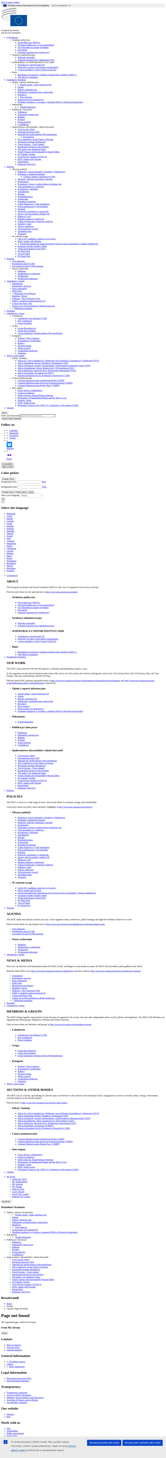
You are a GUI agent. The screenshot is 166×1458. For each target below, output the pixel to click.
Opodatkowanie (25, 231)
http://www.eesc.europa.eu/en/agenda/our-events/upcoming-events (75, 923)
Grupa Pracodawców (27, 328)
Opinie (21, 87)
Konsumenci (23, 181)
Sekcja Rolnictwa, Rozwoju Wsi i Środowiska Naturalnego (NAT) (47, 370)
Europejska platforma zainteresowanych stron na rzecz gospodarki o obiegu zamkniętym (58, 244)
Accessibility (7, 463)
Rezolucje (22, 94)
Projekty (21, 119)
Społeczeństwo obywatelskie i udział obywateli (33, 127)
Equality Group (24, 400)
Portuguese (11, 560)
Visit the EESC (13, 1347)
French (10, 535)
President (11, 311)
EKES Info (17, 291)
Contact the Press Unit (22, 303)
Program (10, 259)
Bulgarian (11, 513)
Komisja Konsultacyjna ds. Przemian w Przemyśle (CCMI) (44, 375)
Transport (22, 234)
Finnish (10, 533)
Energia (21, 194)
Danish (10, 518)
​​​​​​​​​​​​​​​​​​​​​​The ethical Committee (28, 77)
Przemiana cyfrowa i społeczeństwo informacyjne (40, 184)
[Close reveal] (2, 501)
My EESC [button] (11, 1176)
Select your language (10, 494)
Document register (16, 1361)
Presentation (28, 137)
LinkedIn (12, 430)
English (10, 525)
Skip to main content (10, 2)
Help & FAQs (18, 1188)
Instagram (12, 433)
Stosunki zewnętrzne (27, 201)
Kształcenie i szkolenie (28, 189)
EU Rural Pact (24, 256)
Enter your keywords (10, 415)
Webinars (22, 271)
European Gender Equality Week (32, 246)
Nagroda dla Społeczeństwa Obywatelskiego (37, 134)
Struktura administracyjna (23, 55)
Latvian (10, 550)
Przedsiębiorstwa (25, 196)
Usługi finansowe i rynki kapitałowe (34, 204)
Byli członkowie (25, 321)
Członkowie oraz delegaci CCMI (32, 318)
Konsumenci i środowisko (29, 341)
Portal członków (25, 323)
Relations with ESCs (27, 164)
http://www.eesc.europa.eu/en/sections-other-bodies (44, 1102)
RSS (8, 1416)
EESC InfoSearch (16, 1366)
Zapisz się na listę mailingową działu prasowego (33, 306)
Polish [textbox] (24, 495)
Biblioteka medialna (22, 308)
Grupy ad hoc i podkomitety (30, 390)
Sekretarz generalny (26, 57)
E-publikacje (23, 124)
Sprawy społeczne (26, 226)
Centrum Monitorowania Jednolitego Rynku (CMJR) (41, 380)
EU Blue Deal (24, 251)
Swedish (10, 570)
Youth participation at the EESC (32, 249)
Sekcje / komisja (19, 358)
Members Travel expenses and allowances (25, 1397)
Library (10, 1363)
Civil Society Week (26, 129)
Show (4, 1333)
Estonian (10, 530)
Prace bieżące (25, 97)
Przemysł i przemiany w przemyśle (33, 211)
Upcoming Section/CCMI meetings (27, 266)
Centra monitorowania (22, 378)
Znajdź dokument (27, 107)
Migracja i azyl (24, 216)
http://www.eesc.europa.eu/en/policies (75, 806)
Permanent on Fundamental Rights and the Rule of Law (42, 398)
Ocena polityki (24, 122)
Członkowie (17, 316)
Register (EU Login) (21, 1196)
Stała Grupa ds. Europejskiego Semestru (35, 395)
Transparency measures (17, 1392)
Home (9, 1303)
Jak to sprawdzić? (61, 5)
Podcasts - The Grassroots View (26, 298)
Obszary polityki (19, 169)
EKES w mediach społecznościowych (28, 301)
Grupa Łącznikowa (26, 393)
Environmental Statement (18, 1380)
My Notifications (19, 1181)
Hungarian (11, 543)
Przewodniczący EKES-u (29, 42)
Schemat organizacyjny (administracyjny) (36, 60)
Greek (9, 523)
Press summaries (19, 288)
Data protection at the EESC (19, 1378)
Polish (9, 558)
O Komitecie (12, 37)
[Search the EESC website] (38, 415)
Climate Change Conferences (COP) (39, 177)
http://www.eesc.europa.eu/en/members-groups (70, 1024)
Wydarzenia (23, 276)
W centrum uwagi (20, 236)
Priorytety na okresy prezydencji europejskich (38, 67)
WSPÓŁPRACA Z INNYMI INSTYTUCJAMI (33, 62)
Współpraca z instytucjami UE (31, 65)
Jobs (8, 1428)
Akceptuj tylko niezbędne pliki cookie (142, 1443)
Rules (14, 72)
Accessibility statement (17, 1402)
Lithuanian (11, 548)
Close (31, 492)
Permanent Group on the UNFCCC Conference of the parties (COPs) (48, 405)
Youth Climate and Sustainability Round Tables (39, 152)
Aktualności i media (15, 281)
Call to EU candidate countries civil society (37, 239)
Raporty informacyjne (27, 90)
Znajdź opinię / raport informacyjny (35, 85)
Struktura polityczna (21, 40)
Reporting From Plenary (24, 293)
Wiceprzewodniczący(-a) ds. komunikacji (36, 45)
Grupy (15, 326)
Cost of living (24, 254)
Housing (21, 209)
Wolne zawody (24, 348)
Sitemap (10, 1413)
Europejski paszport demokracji (32, 142)
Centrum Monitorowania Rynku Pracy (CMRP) (39, 385)
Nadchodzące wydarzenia (29, 273)
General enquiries (14, 1349)
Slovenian (11, 567)
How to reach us (14, 1344)
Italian (9, 545)
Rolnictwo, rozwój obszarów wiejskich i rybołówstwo (41, 172)
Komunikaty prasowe (21, 286)
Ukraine (10, 408)
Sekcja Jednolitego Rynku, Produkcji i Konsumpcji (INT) (43, 363)
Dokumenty (17, 104)
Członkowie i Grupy (16, 313)
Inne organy (17, 388)
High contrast (7, 466)
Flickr (9, 454)
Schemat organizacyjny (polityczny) (34, 52)
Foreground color (9, 481)
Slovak (10, 565)
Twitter (11, 438)
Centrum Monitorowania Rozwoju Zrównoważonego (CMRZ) (45, 383)
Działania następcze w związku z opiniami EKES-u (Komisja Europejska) (50, 102)
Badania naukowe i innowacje (31, 219)
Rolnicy (21, 343)
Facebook (12, 435)
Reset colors (21, 492)
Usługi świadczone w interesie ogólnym (35, 221)
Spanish (10, 528)
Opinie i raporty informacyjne (25, 82)
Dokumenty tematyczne (28, 114)
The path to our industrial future (32, 149)
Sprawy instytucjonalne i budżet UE (33, 214)
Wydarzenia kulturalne (28, 278)
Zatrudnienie (23, 191)
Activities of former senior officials (22, 1399)
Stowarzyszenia (24, 346)
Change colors (8, 478)
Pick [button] (44, 481)
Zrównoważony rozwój (28, 229)
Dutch (9, 555)
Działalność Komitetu (16, 80)
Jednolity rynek (24, 224)
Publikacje (22, 112)
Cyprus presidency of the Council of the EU (37, 70)
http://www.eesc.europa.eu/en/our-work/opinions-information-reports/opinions (85, 680)
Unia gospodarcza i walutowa (31, 186)
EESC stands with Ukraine (29, 159)
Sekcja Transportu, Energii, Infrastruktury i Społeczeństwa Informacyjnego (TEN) (54, 365)
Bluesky (10, 444)
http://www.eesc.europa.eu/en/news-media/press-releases (116, 970)
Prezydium (22, 50)
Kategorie (16, 336)
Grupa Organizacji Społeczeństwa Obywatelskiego (40, 333)
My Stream (17, 1186)
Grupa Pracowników (27, 331)
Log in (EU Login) (20, 1193)
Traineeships (12, 1430)
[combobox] (31, 495)
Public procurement (15, 1433)
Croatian (10, 540)
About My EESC (19, 1179)
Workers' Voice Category (29, 338)
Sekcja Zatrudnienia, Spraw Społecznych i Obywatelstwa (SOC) (46, 368)
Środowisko (23, 199)
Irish (9, 538)
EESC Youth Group (26, 403)
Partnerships (23, 162)
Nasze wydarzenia (20, 268)
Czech (9, 515)
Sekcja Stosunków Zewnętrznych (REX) (35, 373)
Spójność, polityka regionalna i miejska (35, 179)
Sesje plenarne (18, 261)
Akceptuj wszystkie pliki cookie (104, 1443)
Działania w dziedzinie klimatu (31, 174)
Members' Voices (19, 296)
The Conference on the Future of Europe (35, 139)
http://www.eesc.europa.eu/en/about (62, 591)
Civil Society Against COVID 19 (32, 157)
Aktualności (17, 283)
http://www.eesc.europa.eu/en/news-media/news (52, 970)
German (10, 520)
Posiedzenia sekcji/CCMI (23, 264)
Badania (21, 117)
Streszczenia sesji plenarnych (30, 99)
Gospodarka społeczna (27, 351)
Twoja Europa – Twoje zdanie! (31, 144)
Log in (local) (18, 1191)
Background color (9, 486)
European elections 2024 (28, 132)
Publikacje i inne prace (22, 109)
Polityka (10, 167)
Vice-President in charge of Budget (33, 47)
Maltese (10, 553)
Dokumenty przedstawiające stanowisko (35, 92)
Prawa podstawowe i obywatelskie (33, 206)
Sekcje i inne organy (16, 355)
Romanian (11, 562)
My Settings (17, 1184)
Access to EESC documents (19, 1394)
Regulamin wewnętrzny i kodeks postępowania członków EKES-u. (47, 75)
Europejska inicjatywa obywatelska (33, 147)
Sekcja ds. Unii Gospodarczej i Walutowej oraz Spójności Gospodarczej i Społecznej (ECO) (58, 360)
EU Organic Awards (26, 154)
